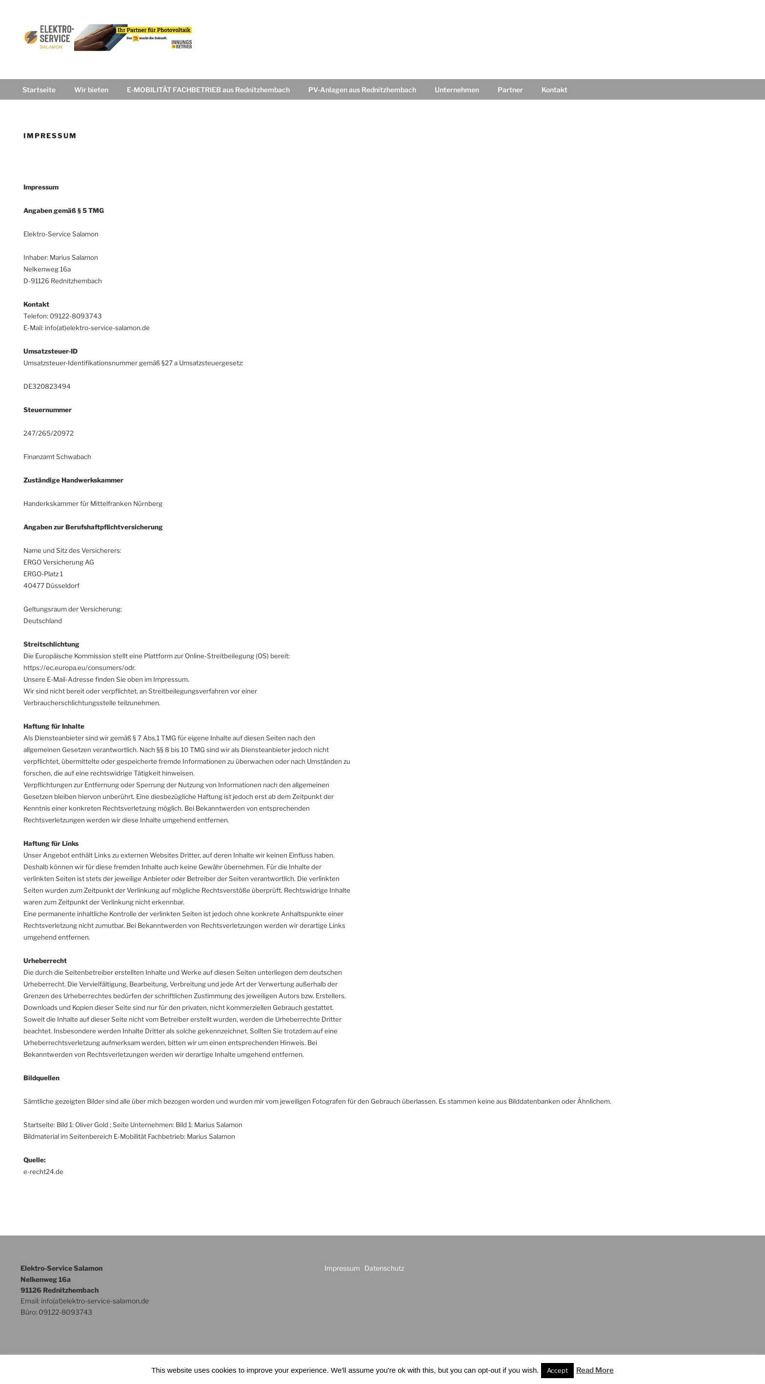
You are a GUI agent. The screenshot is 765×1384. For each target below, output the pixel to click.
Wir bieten (91, 89)
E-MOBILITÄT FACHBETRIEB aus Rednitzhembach (208, 89)
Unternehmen (457, 89)
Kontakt (554, 89)
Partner (510, 89)
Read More (595, 1370)
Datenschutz (384, 1268)
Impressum (343, 1268)
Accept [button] (557, 1370)
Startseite (39, 89)
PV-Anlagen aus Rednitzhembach (362, 89)
